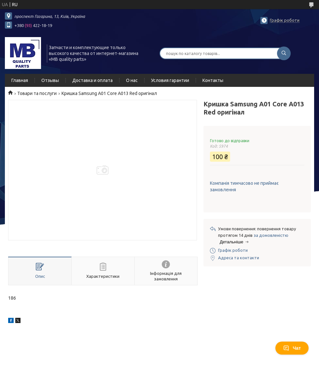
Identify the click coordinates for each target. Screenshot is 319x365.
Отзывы (50, 80)
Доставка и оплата (92, 80)
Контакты (212, 80)
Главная (19, 80)
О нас (132, 80)
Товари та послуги (37, 93)
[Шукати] (284, 53)
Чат (292, 348)
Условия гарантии (170, 80)
